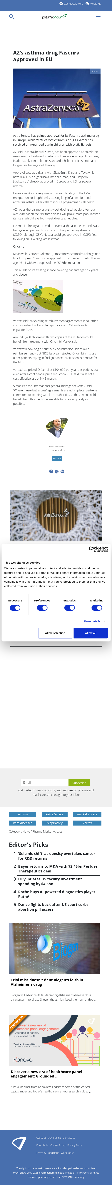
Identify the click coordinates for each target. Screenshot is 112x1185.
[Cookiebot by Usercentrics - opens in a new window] (91, 549)
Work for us (67, 1153)
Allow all (90, 633)
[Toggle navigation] (13, 16)
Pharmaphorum (19, 1143)
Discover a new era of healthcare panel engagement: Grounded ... (46, 1074)
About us (41, 1137)
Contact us (69, 1137)
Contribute (42, 1145)
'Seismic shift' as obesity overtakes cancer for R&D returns (56, 856)
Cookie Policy (58, 1145)
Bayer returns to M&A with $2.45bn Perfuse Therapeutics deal (58, 869)
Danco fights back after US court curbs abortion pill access (53, 907)
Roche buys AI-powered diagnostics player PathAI (56, 894)
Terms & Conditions (47, 1153)
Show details (92, 621)
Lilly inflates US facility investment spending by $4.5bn (50, 881)
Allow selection (55, 633)
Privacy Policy (74, 1145)
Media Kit (95, 3)
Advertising (54, 1137)
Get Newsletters (73, 3)
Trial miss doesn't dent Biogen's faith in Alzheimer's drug (47, 982)
